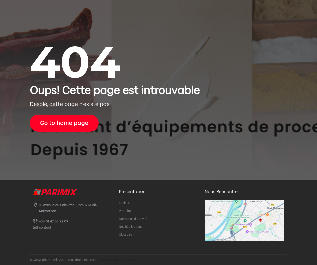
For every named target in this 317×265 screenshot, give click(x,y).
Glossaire (125, 234)
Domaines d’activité (133, 218)
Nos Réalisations (130, 226)
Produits (125, 211)
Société (124, 203)
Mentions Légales (111, 260)
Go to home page (64, 123)
